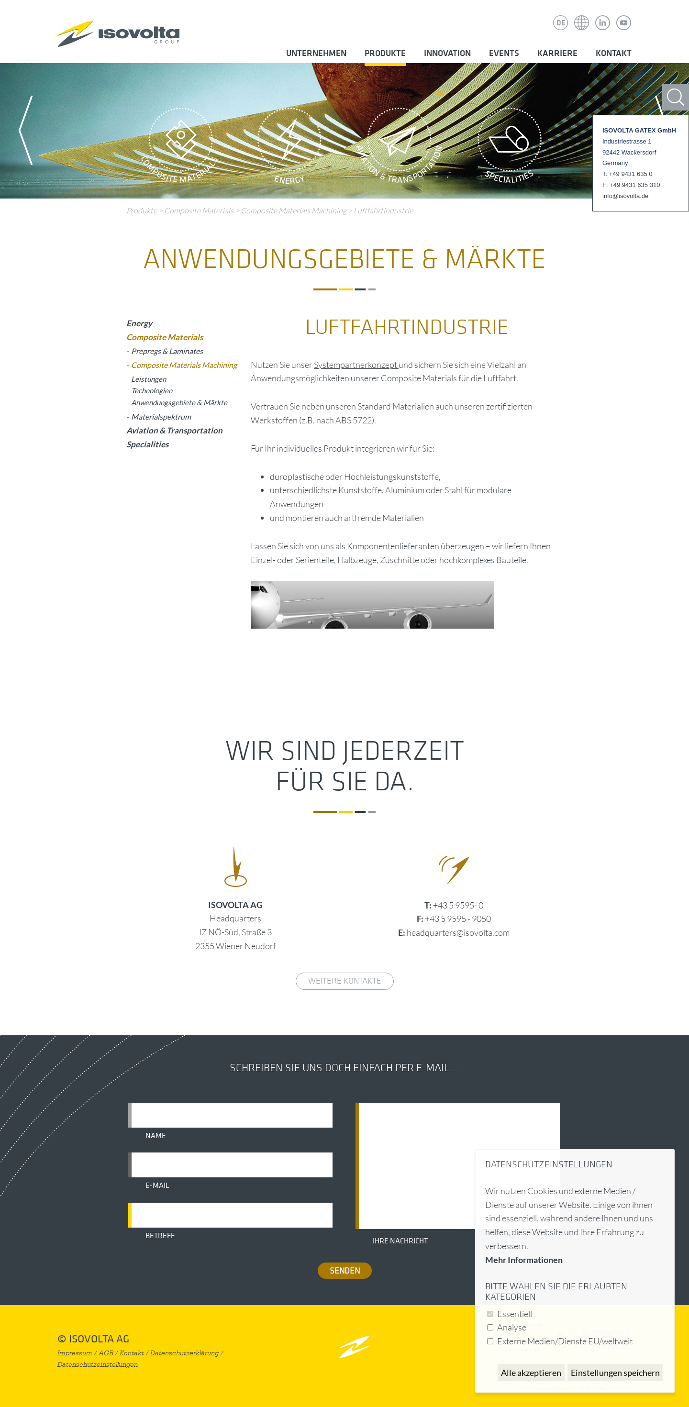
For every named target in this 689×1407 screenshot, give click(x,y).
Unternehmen (316, 53)
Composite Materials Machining (294, 210)
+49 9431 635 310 (635, 184)
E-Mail (157, 1185)
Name (155, 1136)
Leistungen (148, 379)
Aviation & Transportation (399, 148)
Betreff (160, 1236)
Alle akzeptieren (531, 1372)
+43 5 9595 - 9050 (458, 918)
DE (561, 23)
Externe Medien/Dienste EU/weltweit (565, 1341)
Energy (289, 148)
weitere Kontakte (344, 980)
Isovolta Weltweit (581, 16)
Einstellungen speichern (615, 1372)
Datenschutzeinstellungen (97, 1364)
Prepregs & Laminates (167, 350)
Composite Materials (179, 148)
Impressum (74, 1353)
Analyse (511, 1327)
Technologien (151, 390)
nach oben (354, 1346)
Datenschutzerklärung (184, 1353)
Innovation (447, 53)
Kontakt (614, 53)
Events (504, 53)
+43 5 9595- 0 (458, 905)
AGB (106, 1353)
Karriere (557, 53)
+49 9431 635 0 (631, 173)
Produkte (385, 53)
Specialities (510, 148)
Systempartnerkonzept (356, 364)
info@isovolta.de (625, 195)
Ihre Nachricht (400, 1241)
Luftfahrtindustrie (383, 210)
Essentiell (514, 1313)
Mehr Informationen (524, 1259)
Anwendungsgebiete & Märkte (179, 402)
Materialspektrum (161, 416)
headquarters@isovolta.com (458, 932)
